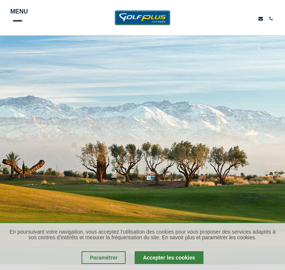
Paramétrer (103, 258)
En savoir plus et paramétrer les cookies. (209, 237)
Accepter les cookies (169, 258)
